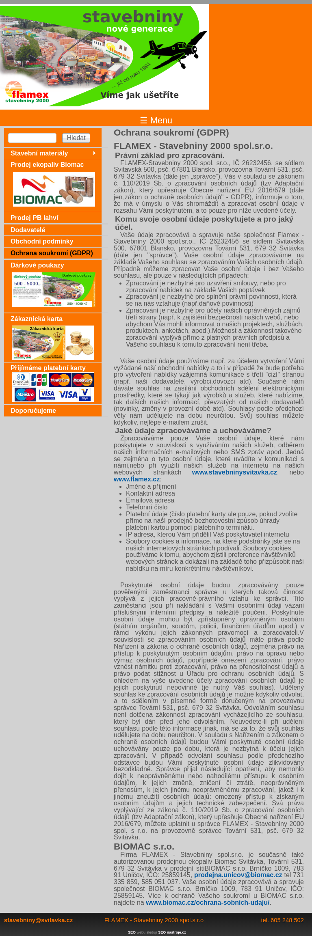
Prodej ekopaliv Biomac (47, 164)
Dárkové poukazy (37, 265)
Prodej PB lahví (34, 217)
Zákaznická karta (37, 318)
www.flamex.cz (137, 479)
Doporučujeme (33, 410)
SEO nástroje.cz (172, 932)
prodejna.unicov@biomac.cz (238, 874)
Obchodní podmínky (42, 241)
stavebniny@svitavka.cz (38, 920)
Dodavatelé (28, 229)
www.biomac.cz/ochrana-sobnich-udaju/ (207, 902)
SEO (132, 932)
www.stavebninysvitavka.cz (234, 472)
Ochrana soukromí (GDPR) (52, 253)
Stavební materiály (39, 153)
